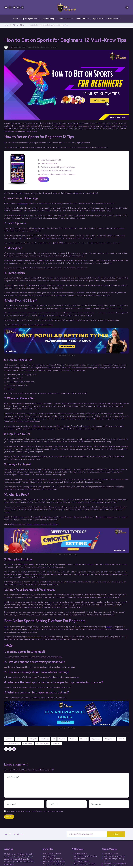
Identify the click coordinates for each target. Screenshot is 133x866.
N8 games (83, 739)
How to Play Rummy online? (53, 859)
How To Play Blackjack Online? (54, 861)
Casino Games (81, 18)
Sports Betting (48, 18)
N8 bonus (62, 739)
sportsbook (56, 743)
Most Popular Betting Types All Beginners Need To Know (32, 325)
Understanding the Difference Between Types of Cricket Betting (35, 524)
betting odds (21, 739)
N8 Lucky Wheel (79, 859)
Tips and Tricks (18, 25)
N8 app (109, 627)
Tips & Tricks (98, 18)
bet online (9, 739)
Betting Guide (65, 18)
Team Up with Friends (81, 861)
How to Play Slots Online (52, 854)
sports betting (22, 203)
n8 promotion (95, 739)
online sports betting (12, 743)
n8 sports (121, 739)
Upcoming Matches (29, 18)
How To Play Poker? (50, 856)
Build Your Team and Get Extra (85, 864)
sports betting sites (43, 743)
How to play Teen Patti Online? (54, 864)
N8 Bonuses (113, 18)
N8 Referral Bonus (80, 854)
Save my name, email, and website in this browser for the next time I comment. (35, 811)
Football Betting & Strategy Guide (114, 860)
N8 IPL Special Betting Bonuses (85, 856)
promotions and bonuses (34, 637)
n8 (54, 739)
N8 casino (73, 739)
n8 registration (109, 739)
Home (15, 18)
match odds (44, 739)
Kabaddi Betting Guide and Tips (115, 863)
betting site (33, 739)
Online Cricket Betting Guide (114, 856)
